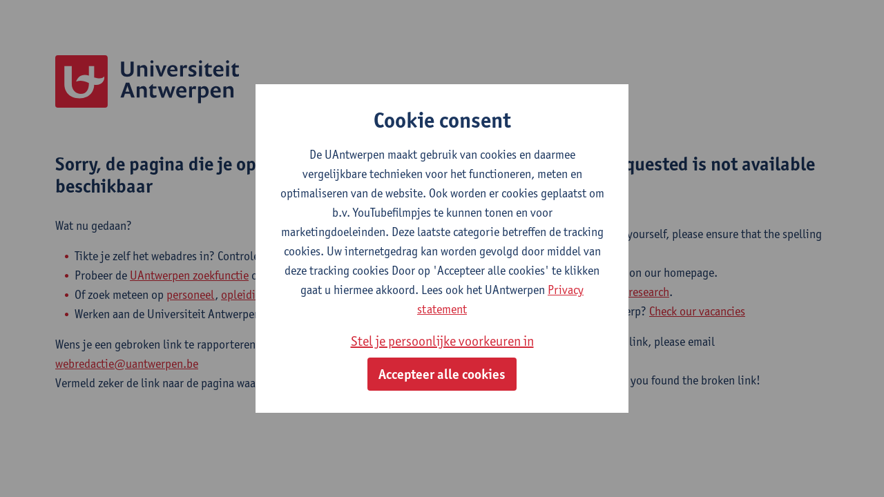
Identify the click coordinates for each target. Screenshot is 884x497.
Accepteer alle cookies (442, 374)
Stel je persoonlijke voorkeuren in (442, 341)
